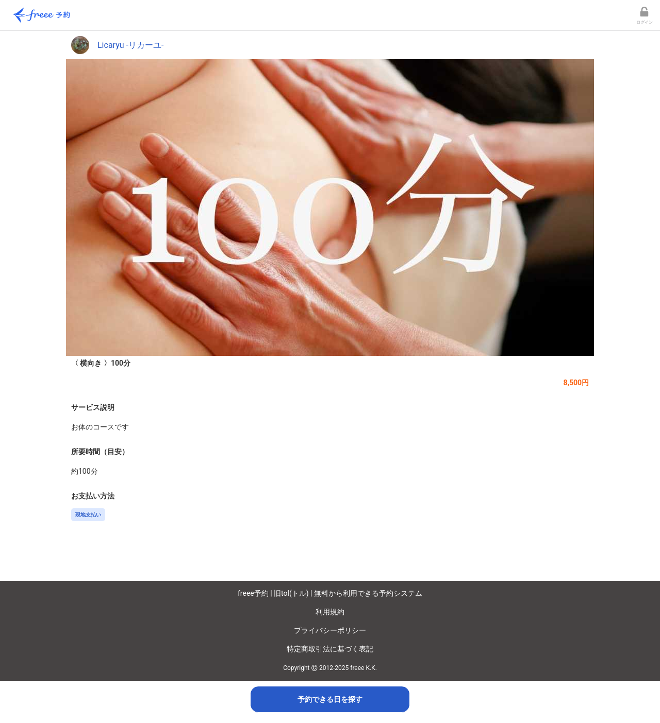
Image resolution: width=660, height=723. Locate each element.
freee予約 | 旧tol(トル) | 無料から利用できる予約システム (330, 593)
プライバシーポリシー (330, 630)
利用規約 (330, 612)
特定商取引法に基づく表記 (330, 649)
